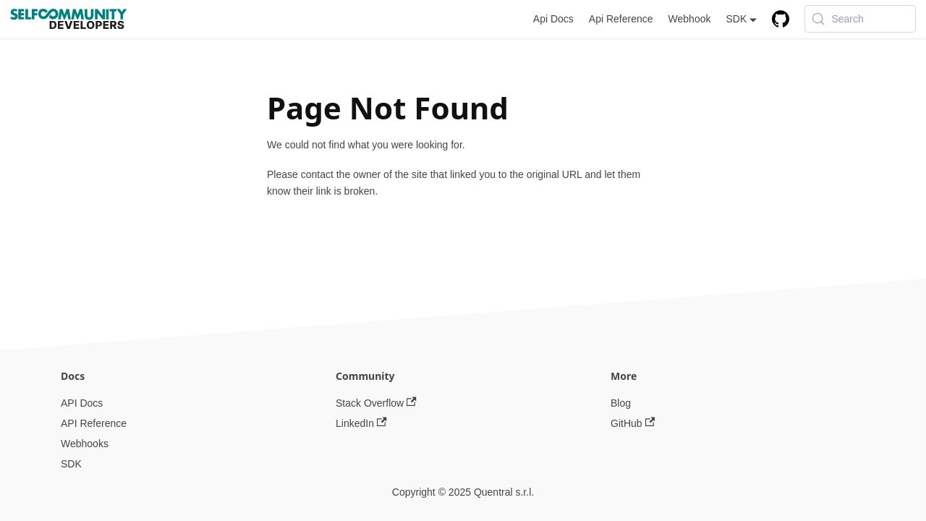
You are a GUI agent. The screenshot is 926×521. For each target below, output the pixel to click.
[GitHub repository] (781, 19)
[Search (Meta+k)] (860, 19)
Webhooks (85, 443)
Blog (621, 403)
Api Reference (621, 19)
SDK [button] (736, 19)
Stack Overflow (376, 403)
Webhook (689, 19)
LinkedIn (361, 423)
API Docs (82, 403)
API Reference (94, 423)
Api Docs (553, 19)
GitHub (633, 423)
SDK (71, 464)
